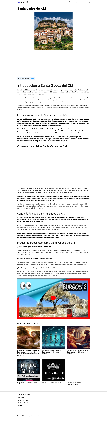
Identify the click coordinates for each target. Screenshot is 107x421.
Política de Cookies (23, 402)
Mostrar (32, 78)
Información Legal (73, 2)
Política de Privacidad (23, 400)
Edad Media (48, 2)
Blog (83, 2)
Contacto (20, 405)
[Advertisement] (53, 62)
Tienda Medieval (59, 2)
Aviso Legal (21, 397)
